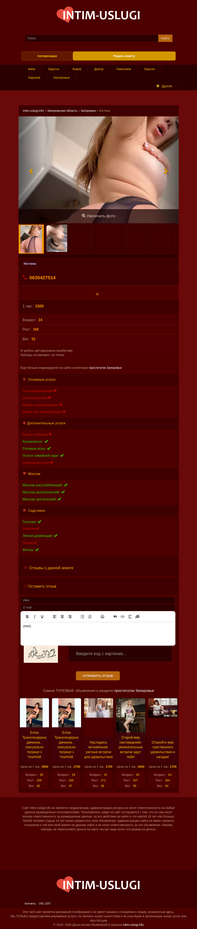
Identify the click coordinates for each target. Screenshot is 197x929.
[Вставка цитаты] (115, 617)
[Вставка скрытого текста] (137, 617)
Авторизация (47, 56)
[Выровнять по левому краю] (54, 617)
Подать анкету (124, 56)
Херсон (149, 69)
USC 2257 (44, 903)
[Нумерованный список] (89, 617)
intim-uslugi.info (33, 110)
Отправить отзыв (98, 676)
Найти (165, 38)
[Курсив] (34, 617)
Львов (76, 69)
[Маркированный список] (82, 617)
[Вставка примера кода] (122, 617)
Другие (164, 86)
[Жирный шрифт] (27, 617)
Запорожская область (62, 110)
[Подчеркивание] (42, 617)
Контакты (30, 903)
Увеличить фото (98, 216)
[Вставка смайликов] (102, 617)
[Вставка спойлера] (130, 617)
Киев (31, 69)
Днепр (99, 69)
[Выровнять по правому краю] (69, 617)
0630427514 (39, 277)
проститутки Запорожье (105, 367)
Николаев (124, 69)
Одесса (53, 69)
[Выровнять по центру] (62, 617)
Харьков (34, 77)
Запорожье (61, 77)
